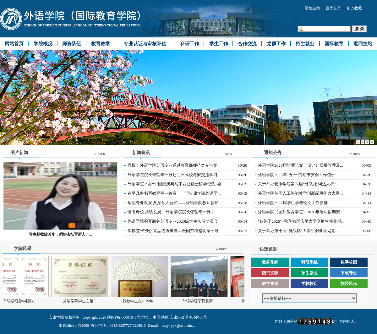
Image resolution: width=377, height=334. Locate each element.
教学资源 (270, 283)
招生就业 (309, 272)
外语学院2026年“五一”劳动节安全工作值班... (298, 174)
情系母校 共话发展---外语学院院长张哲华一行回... (173, 211)
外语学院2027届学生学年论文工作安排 (293, 202)
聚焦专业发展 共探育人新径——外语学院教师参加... (175, 202)
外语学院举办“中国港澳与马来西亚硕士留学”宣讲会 (174, 183)
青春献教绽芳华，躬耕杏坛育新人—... (60, 234)
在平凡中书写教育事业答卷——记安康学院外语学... (174, 193)
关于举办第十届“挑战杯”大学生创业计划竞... (298, 230)
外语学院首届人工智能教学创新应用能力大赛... (300, 193)
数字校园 (349, 262)
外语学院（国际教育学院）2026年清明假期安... (300, 211)
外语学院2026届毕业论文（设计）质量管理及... (300, 165)
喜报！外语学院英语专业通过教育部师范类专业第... (174, 165)
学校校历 (309, 283)
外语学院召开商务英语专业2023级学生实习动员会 (173, 221)
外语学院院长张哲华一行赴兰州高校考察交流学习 (172, 174)
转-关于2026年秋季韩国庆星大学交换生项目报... (301, 221)
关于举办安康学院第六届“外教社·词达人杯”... (298, 183)
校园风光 (349, 283)
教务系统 (270, 262)
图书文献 (270, 272)
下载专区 (349, 272)
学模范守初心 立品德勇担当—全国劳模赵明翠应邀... (175, 230)
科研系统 (309, 262)
